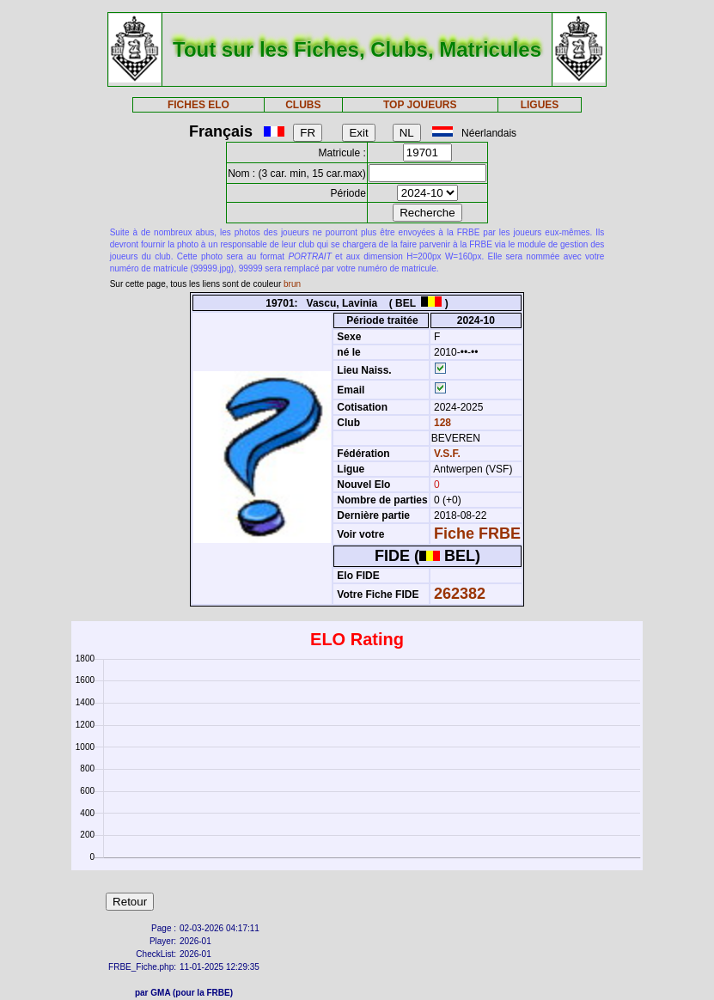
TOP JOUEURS (420, 105)
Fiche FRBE (477, 533)
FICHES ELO (198, 105)
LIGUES (540, 105)
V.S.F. (447, 454)
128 (441, 423)
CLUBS (302, 105)
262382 (459, 593)
